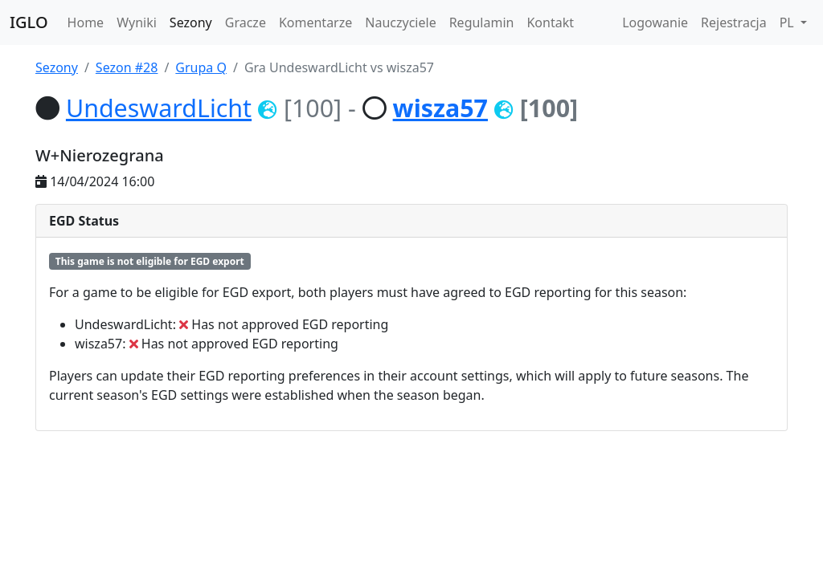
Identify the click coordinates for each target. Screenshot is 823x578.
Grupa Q (201, 67)
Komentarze (315, 22)
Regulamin (481, 22)
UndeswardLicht (159, 107)
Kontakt (550, 22)
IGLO (29, 22)
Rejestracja (734, 22)
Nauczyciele (400, 22)
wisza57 (440, 107)
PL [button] (788, 22)
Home (86, 22)
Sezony (191, 22)
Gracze (245, 22)
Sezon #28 (127, 67)
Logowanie (655, 22)
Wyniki (137, 22)
